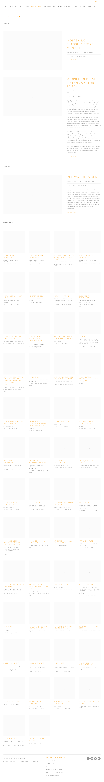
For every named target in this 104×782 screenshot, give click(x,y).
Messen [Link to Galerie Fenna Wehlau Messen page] (26, 6)
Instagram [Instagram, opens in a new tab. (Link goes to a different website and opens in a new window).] (91, 758)
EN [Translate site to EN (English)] (100, 1)
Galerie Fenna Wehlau (17, 3)
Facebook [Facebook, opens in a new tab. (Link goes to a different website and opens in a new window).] (88, 758)
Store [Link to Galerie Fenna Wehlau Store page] (75, 6)
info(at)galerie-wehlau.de (52, 775)
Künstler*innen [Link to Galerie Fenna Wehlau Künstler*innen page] (15, 6)
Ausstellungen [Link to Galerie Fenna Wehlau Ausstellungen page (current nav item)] (36, 6)
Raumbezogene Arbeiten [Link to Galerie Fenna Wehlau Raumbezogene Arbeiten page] (53, 6)
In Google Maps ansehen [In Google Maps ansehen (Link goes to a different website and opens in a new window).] (95, 758)
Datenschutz (7, 758)
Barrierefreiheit (19, 758)
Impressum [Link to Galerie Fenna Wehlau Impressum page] (91, 6)
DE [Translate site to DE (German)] (96, 1)
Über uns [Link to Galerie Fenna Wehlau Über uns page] (82, 6)
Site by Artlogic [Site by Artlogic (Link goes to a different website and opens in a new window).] (35, 761)
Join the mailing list (99, 758)
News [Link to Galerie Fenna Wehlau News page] (5, 6)
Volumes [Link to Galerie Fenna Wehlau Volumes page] (67, 6)
